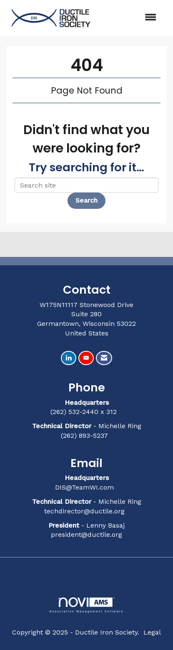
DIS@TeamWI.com (85, 487)
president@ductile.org (86, 534)
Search (86, 200)
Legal (152, 632)
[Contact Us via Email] (104, 358)
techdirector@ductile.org (84, 511)
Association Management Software (86, 605)
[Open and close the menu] (130, 18)
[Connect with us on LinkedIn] (68, 358)
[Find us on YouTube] (86, 358)
